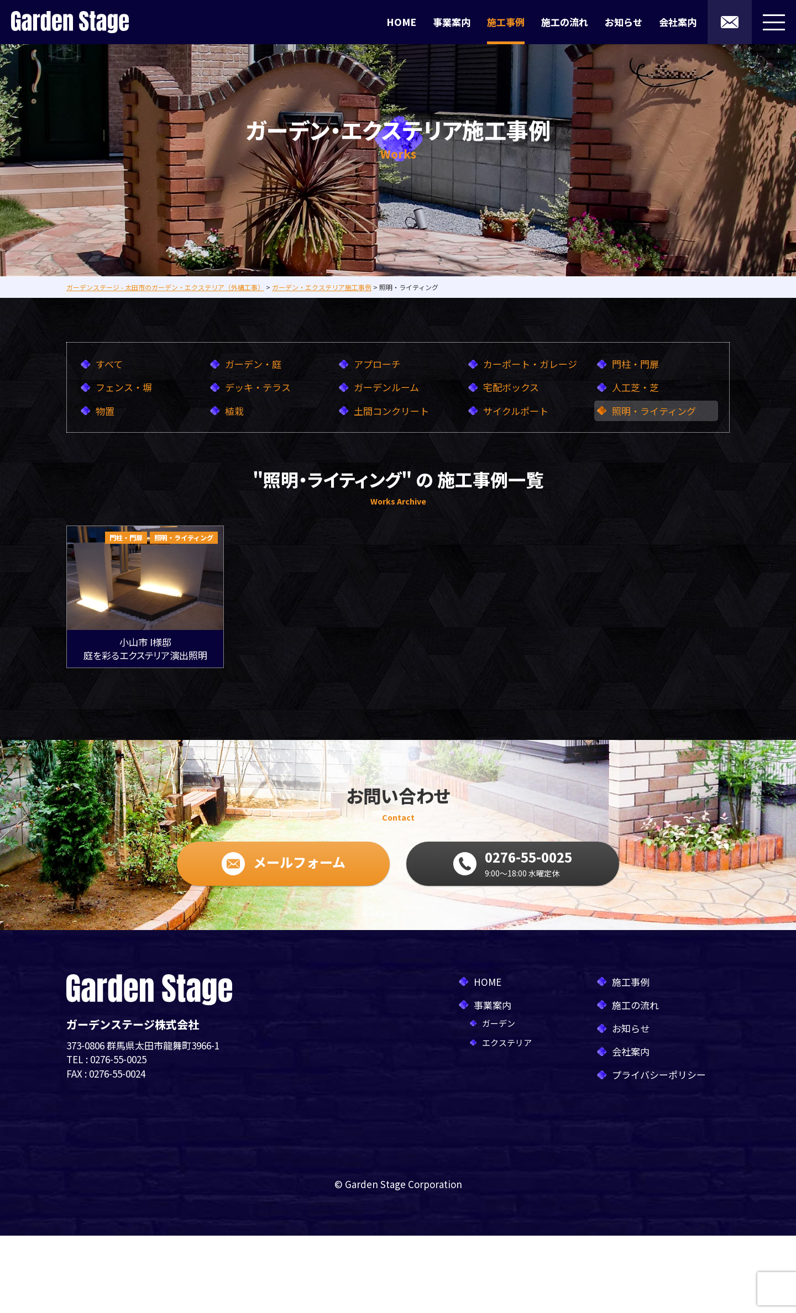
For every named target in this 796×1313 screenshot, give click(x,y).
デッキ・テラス (258, 387)
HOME (401, 22)
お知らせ (623, 22)
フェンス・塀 (124, 387)
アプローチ (377, 364)
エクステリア (507, 1042)
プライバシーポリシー (659, 1074)
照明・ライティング (654, 411)
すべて (109, 364)
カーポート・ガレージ (530, 364)
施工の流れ (564, 22)
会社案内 (677, 22)
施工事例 (506, 22)
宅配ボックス (511, 387)
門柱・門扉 (635, 364)
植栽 (234, 411)
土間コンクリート (391, 411)
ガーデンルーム (386, 387)
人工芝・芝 (635, 387)
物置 (105, 411)
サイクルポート (515, 411)
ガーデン (498, 1023)
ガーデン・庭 (253, 364)
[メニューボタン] (774, 22)
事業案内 (451, 22)
